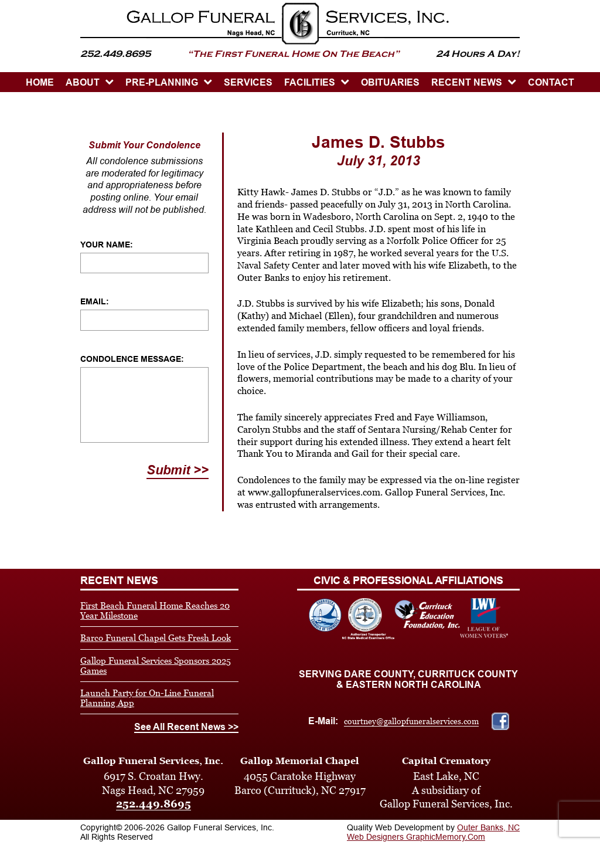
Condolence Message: (132, 359)
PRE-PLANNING (161, 82)
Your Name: (106, 244)
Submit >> (177, 470)
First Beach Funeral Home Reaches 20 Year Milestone (155, 610)
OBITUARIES (390, 82)
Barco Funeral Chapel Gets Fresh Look (155, 638)
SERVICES (248, 82)
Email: (94, 301)
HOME (40, 82)
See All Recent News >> (186, 727)
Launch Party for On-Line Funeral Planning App (147, 698)
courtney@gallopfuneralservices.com (411, 721)
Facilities (309, 82)
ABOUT (83, 82)
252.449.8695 (153, 804)
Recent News (466, 82)
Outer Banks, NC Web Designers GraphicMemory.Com (433, 832)
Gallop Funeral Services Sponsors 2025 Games (155, 666)
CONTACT (551, 82)
